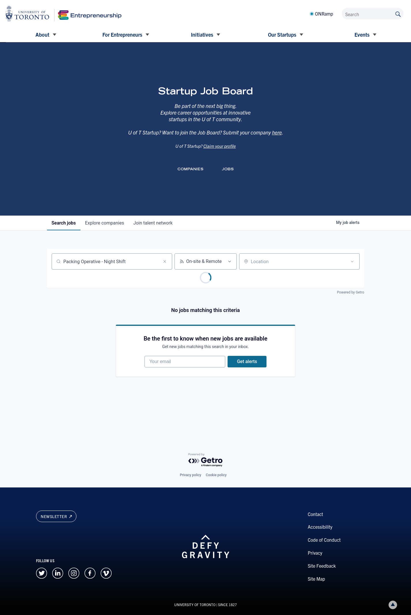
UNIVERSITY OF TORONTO (194, 604)
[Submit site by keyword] (398, 13)
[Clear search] (164, 261)
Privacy (315, 553)
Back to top (394, 605)
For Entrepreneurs (122, 34)
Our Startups (282, 34)
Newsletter (56, 516)
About (42, 34)
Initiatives (202, 34)
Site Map (316, 579)
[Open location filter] (352, 261)
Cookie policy (216, 475)
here (277, 139)
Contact (315, 514)
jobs (64, 223)
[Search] (373, 13)
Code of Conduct (324, 540)
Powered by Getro (350, 292)
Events (361, 34)
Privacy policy (190, 475)
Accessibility (320, 527)
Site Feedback (322, 566)
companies (104, 223)
